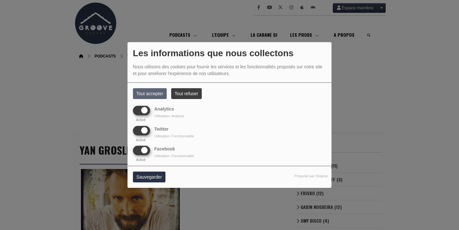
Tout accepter (149, 93)
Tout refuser (186, 93)
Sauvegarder (149, 177)
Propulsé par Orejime (311, 176)
